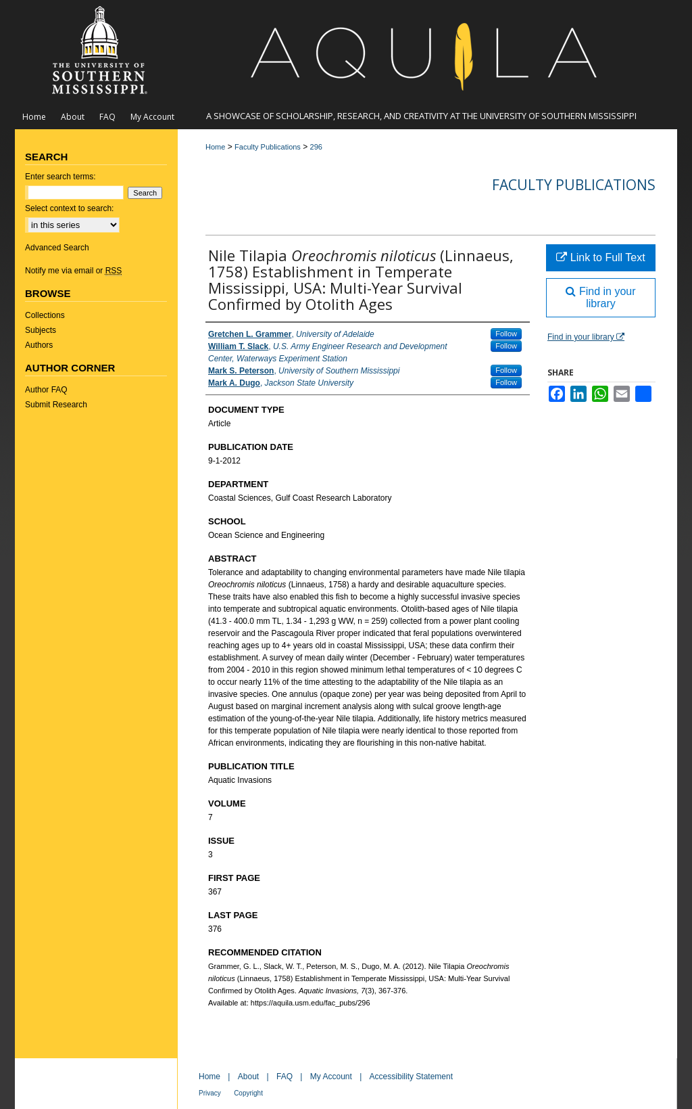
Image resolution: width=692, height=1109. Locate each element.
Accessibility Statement (411, 1076)
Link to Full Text (600, 257)
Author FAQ (46, 389)
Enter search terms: (60, 176)
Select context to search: (69, 208)
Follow (506, 334)
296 (316, 147)
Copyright (248, 1093)
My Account (331, 1076)
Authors (39, 345)
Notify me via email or (73, 270)
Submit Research (56, 404)
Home (215, 147)
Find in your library (600, 297)
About (248, 1076)
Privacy (210, 1093)
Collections (45, 315)
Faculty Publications (267, 147)
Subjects (40, 330)
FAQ (284, 1076)
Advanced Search (57, 247)
